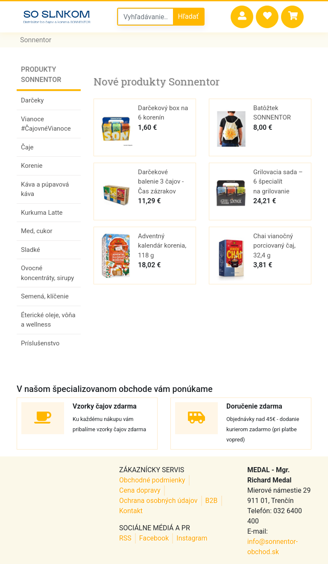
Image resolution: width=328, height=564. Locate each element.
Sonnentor (35, 40)
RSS (125, 538)
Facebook (154, 538)
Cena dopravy (140, 490)
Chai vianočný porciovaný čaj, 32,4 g (274, 245)
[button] (242, 17)
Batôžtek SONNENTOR (272, 113)
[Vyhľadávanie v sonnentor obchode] (145, 17)
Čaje (27, 147)
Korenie (32, 165)
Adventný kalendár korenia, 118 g (162, 245)
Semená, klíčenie (45, 296)
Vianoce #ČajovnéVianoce (46, 124)
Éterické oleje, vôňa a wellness (48, 320)
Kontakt (131, 511)
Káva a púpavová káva (45, 189)
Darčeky (32, 100)
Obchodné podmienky (152, 480)
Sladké (30, 250)
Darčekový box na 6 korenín (163, 113)
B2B (211, 501)
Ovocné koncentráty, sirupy (47, 273)
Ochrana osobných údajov (158, 501)
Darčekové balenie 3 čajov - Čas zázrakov (161, 181)
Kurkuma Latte (42, 212)
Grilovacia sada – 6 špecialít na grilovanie (278, 181)
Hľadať (188, 16)
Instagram (191, 538)
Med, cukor (37, 231)
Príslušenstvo (40, 343)
